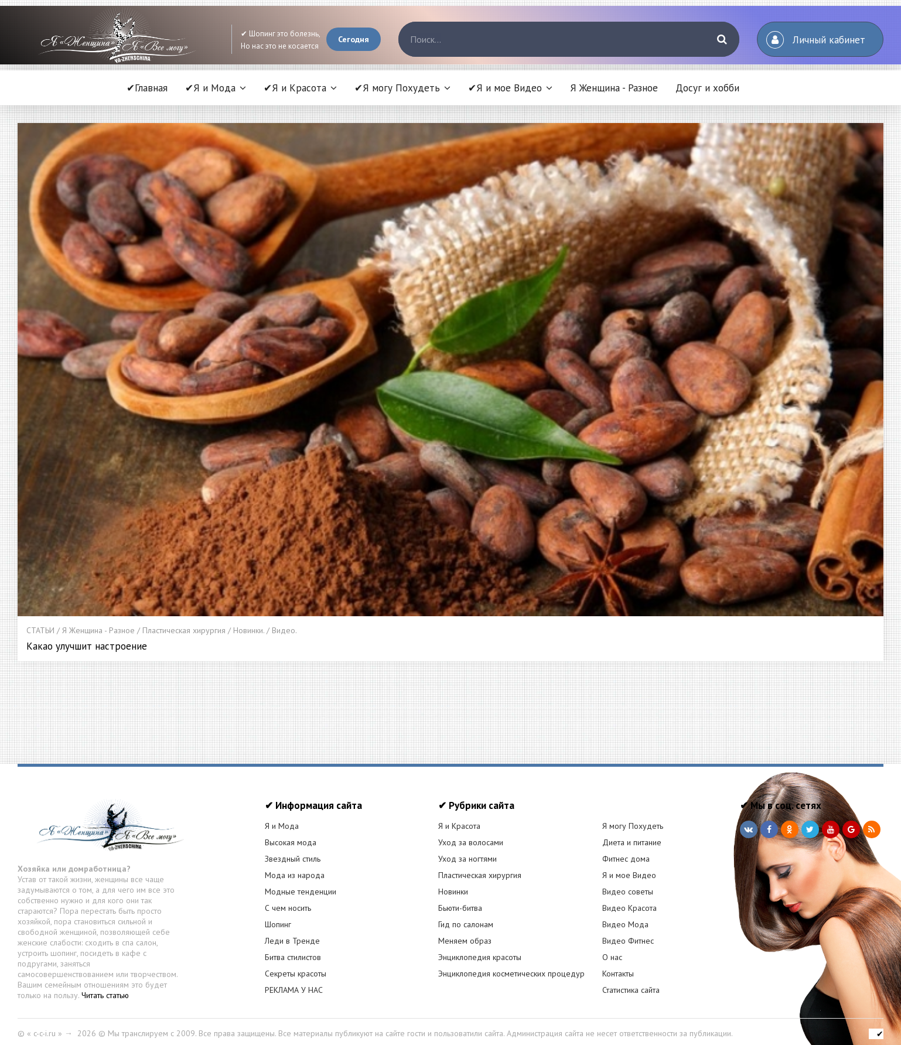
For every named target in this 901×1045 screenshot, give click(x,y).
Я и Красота (459, 817)
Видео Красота (629, 899)
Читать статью (105, 986)
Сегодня (353, 39)
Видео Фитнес (628, 932)
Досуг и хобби (707, 87)
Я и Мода (282, 817)
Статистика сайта (631, 981)
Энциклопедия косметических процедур (511, 964)
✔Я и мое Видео (505, 87)
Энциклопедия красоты (479, 948)
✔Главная (147, 87)
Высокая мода (290, 833)
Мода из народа (295, 866)
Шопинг (278, 915)
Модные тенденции (300, 882)
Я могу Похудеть (632, 817)
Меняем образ (465, 932)
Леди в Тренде (292, 932)
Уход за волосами (470, 833)
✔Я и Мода (210, 87)
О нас (612, 948)
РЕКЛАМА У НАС (294, 981)
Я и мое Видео (629, 866)
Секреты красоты (295, 964)
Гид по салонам (465, 915)
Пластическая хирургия (479, 866)
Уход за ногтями (467, 850)
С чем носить (288, 899)
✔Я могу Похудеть (397, 87)
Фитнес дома (626, 850)
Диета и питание (631, 833)
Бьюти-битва (460, 899)
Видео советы (627, 882)
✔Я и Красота (295, 87)
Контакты (618, 964)
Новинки (453, 882)
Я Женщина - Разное (614, 87)
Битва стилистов (293, 948)
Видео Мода (625, 915)
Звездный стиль (292, 850)
